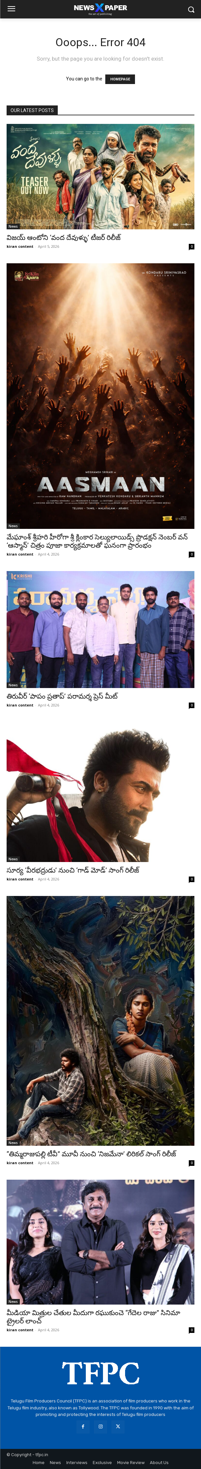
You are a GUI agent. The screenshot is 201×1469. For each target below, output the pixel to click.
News (13, 226)
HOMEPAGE (120, 79)
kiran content (20, 246)
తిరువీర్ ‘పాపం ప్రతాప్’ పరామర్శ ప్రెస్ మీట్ (62, 696)
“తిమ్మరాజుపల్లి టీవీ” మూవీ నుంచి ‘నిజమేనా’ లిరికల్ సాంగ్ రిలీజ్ (91, 1154)
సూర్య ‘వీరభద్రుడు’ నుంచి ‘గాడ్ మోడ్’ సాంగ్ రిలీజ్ (73, 870)
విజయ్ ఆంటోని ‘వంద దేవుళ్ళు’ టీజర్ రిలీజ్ (63, 238)
